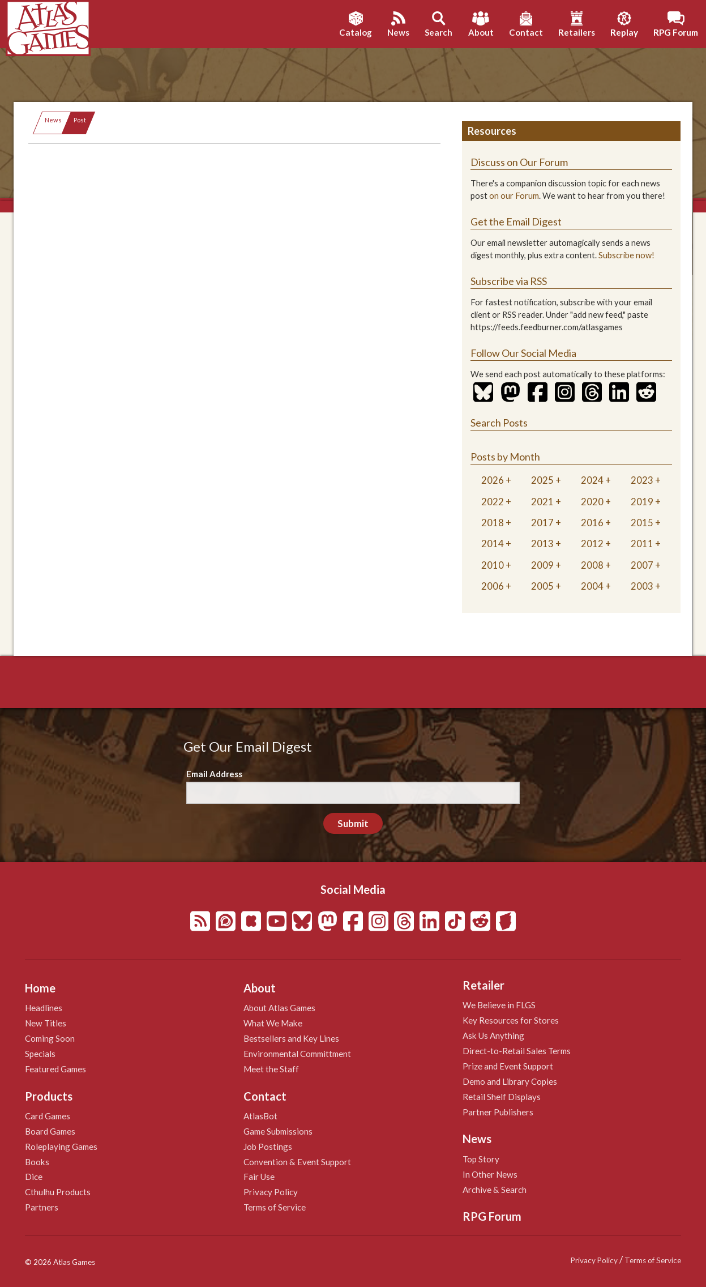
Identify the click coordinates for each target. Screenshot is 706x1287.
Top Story (481, 1159)
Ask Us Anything (493, 1035)
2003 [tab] (642, 586)
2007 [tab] (642, 565)
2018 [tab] (492, 523)
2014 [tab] (492, 543)
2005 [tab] (542, 586)
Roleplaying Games (61, 1146)
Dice (33, 1176)
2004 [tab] (592, 586)
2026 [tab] (492, 480)
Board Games (50, 1131)
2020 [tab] (592, 502)
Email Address (214, 774)
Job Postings (267, 1146)
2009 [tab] (542, 565)
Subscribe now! (626, 255)
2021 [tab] (542, 502)
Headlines (43, 1008)
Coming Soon (50, 1038)
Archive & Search (495, 1189)
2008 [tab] (592, 565)
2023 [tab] (642, 480)
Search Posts (499, 422)
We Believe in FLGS (499, 1005)
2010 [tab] (492, 565)
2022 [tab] (492, 502)
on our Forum (514, 196)
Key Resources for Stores (511, 1020)
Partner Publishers (498, 1112)
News (53, 119)
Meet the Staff (271, 1069)
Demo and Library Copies (510, 1081)
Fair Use (259, 1176)
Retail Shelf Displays (502, 1097)
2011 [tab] (642, 543)
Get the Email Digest (516, 221)
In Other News (490, 1174)
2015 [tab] (642, 523)
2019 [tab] (642, 502)
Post (80, 119)
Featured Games (55, 1069)
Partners (41, 1207)
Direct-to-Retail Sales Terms (517, 1051)
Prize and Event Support (508, 1066)
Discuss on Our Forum (519, 162)
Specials (40, 1054)
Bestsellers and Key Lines (291, 1038)
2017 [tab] (542, 523)
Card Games (47, 1116)
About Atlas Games (279, 1008)
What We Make (272, 1023)
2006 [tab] (492, 586)
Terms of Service (274, 1207)
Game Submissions (278, 1131)
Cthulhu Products (58, 1192)
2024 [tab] (592, 480)
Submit (353, 823)
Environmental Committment (297, 1054)
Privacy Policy (270, 1192)
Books (37, 1162)
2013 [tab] (542, 543)
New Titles (45, 1023)
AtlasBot (260, 1116)
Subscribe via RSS (508, 281)
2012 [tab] (592, 543)
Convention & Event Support (297, 1162)
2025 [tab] (542, 480)
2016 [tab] (592, 523)
